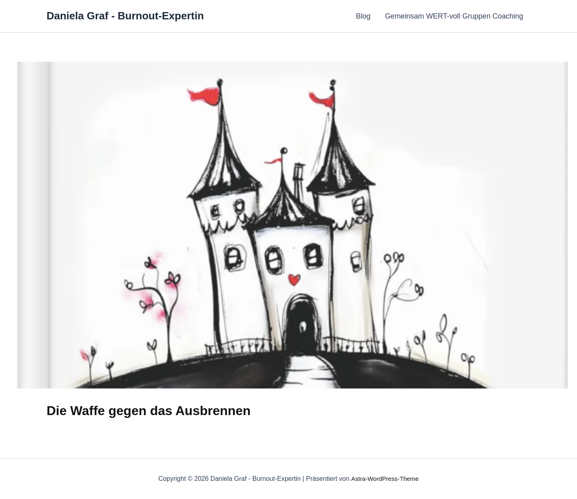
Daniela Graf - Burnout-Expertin (125, 16)
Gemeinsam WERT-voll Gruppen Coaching (454, 16)
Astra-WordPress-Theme (385, 478)
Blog (363, 16)
